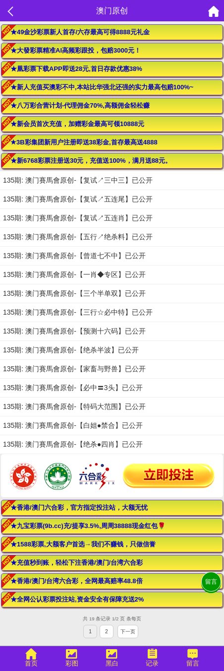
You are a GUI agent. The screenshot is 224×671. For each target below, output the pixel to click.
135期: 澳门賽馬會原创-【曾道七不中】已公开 (74, 256)
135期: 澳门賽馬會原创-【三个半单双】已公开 (74, 293)
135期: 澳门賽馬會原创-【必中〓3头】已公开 (73, 388)
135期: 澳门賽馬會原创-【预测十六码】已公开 (74, 331)
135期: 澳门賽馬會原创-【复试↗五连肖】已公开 (78, 218)
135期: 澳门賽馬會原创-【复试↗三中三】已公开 (78, 180)
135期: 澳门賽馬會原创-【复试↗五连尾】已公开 (78, 199)
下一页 (127, 631)
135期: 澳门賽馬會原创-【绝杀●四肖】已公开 (73, 444)
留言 (211, 581)
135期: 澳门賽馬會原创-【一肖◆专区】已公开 (74, 274)
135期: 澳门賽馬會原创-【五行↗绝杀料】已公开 (78, 237)
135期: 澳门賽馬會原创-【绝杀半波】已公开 (71, 350)
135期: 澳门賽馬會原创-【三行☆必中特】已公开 (78, 312)
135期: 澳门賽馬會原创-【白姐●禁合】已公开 (73, 425)
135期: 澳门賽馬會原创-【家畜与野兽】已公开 (74, 369)
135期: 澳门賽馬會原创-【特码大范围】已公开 (74, 406)
